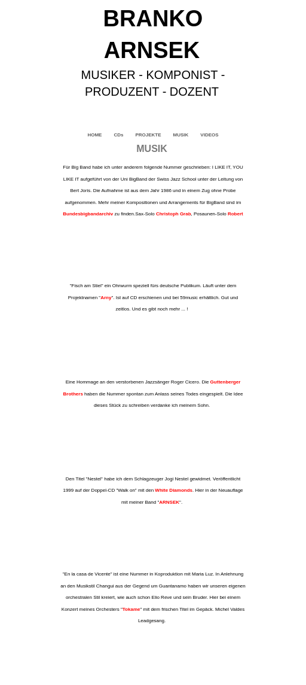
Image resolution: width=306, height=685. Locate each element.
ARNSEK (169, 502)
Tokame (131, 609)
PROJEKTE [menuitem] (148, 135)
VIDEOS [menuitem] (209, 135)
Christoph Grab (173, 214)
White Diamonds (173, 490)
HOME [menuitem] (94, 135)
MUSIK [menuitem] (181, 135)
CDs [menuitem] (118, 135)
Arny (105, 297)
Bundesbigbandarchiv (88, 214)
